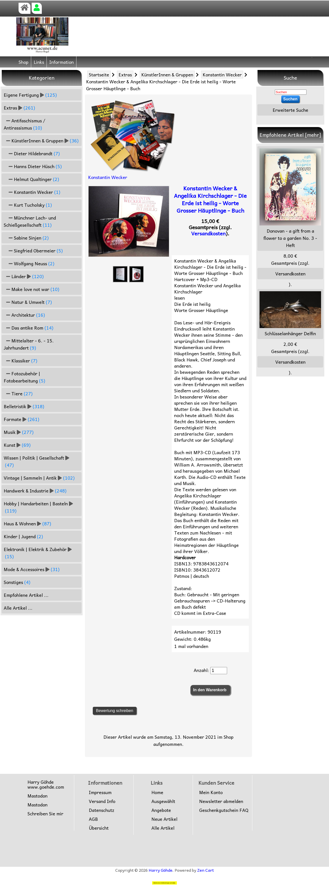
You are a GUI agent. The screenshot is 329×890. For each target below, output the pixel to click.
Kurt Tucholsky (28, 204)
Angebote (161, 810)
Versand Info (102, 801)
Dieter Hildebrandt (32, 153)
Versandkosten (208, 233)
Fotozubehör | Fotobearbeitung (24, 377)
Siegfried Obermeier (33, 250)
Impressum (100, 792)
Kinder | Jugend (23, 536)
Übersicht (99, 828)
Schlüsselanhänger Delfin (290, 314)
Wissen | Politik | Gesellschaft (36, 461)
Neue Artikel (164, 819)
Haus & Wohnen (27, 523)
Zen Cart (205, 870)
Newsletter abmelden (221, 801)
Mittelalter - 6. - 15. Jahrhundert (29, 344)
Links (39, 62)
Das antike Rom (28, 327)
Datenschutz (101, 810)
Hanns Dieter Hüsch (33, 166)
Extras (125, 74)
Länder (24, 276)
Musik (19, 432)
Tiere (18, 393)
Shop (23, 62)
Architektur (24, 314)
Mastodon (37, 796)
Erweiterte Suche (290, 109)
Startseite (99, 74)
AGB (93, 819)
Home (157, 792)
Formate (21, 419)
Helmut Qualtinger (31, 179)
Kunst (17, 444)
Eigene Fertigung (30, 94)
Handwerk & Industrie (35, 490)
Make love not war (31, 289)
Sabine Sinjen (26, 237)
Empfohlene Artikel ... (26, 595)
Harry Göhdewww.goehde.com (45, 784)
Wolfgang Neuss (29, 263)
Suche (290, 78)
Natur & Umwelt (28, 302)
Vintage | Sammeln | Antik (39, 477)
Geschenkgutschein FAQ (223, 810)
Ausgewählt (163, 801)
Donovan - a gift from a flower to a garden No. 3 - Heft (290, 198)
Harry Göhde (160, 870)
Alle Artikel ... (18, 607)
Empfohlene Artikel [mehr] (290, 135)
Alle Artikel (162, 828)
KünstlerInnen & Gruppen (167, 74)
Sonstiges (17, 582)
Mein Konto (211, 792)
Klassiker (20, 360)
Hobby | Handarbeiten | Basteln (38, 507)
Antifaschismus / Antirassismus (24, 124)
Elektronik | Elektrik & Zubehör (38, 553)
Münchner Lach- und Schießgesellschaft (30, 221)
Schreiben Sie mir (45, 813)
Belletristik (24, 406)
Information (61, 62)
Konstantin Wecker (222, 74)
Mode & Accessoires (32, 569)
